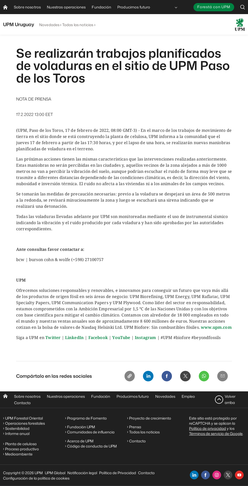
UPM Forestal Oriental (24, 418)
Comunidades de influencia (91, 432)
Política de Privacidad (117, 472)
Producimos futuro (133, 396)
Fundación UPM (81, 427)
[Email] (222, 376)
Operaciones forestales (25, 423)
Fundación (100, 396)
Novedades (49, 24)
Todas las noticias (78, 24)
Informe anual (17, 433)
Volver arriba (230, 399)
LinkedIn (74, 337)
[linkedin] (194, 475)
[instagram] (216, 475)
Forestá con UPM (213, 6)
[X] (183, 376)
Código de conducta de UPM (92, 446)
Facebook (98, 337)
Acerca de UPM (80, 441)
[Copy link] (124, 376)
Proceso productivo (22, 449)
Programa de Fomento (87, 418)
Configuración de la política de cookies (36, 478)
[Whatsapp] (202, 376)
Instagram (145, 337)
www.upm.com (216, 327)
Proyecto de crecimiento (150, 418)
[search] (242, 7)
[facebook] (205, 475)
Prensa (135, 427)
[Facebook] (163, 376)
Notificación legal (82, 472)
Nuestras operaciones (66, 396)
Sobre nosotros (27, 396)
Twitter (52, 337)
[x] (228, 475)
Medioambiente (19, 454)
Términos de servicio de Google (216, 433)
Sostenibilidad (17, 428)
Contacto (22, 402)
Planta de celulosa (21, 444)
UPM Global (55, 472)
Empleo (188, 396)
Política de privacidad (207, 428)
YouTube (121, 337)
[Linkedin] (144, 376)
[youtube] (239, 475)
